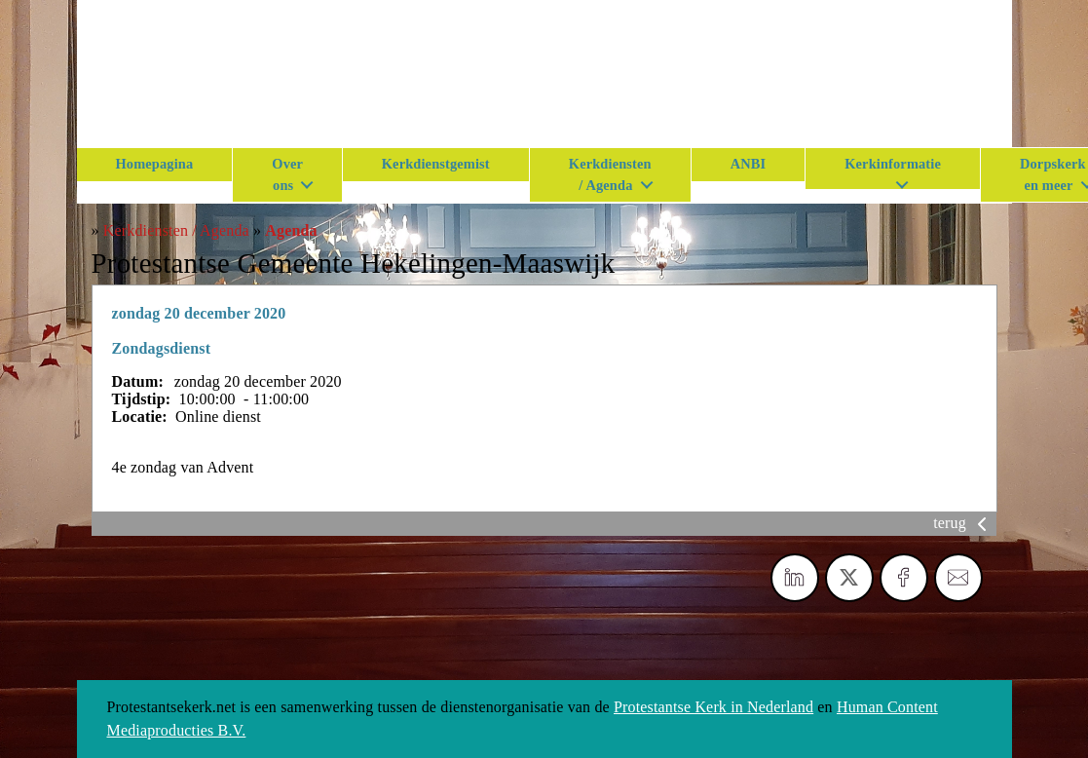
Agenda (291, 230)
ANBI (749, 163)
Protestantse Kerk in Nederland (713, 707)
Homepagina (155, 163)
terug (963, 522)
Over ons (287, 174)
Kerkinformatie (892, 163)
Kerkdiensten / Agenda (610, 174)
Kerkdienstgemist (436, 163)
